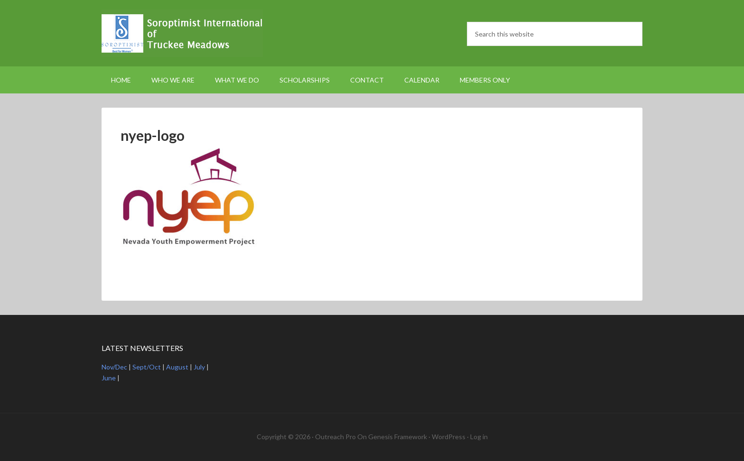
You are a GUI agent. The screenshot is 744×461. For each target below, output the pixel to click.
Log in (479, 437)
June (109, 378)
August (177, 367)
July (199, 367)
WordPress (448, 437)
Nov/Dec (114, 367)
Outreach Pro (335, 437)
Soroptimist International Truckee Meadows (182, 33)
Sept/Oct (146, 367)
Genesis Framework (397, 437)
